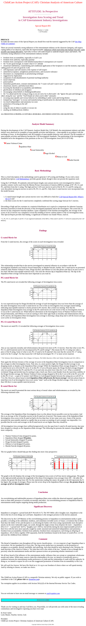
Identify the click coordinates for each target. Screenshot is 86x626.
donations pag (34, 579)
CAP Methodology (22, 179)
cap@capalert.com (53, 593)
